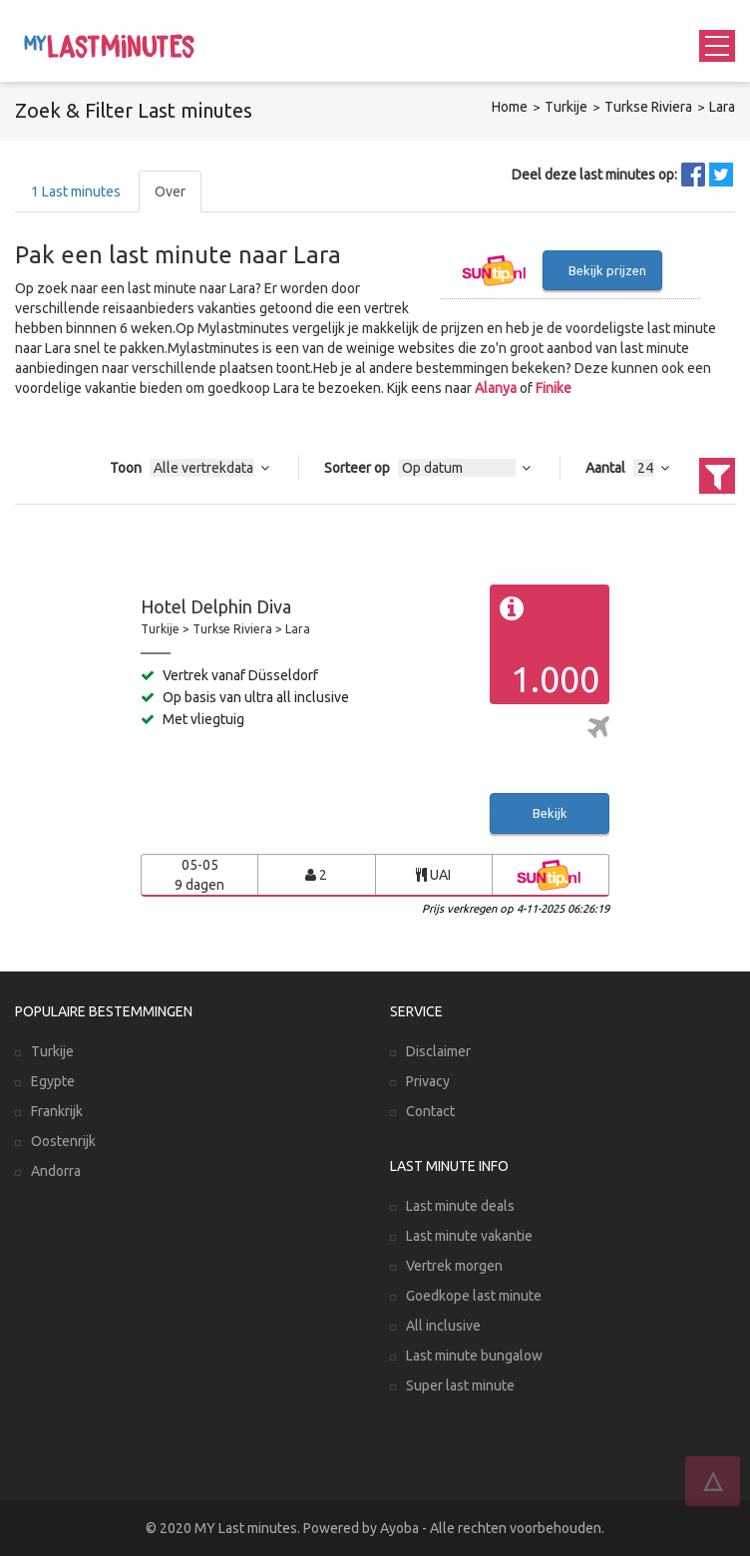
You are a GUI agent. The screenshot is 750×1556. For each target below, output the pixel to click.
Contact (430, 1111)
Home (510, 107)
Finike (553, 388)
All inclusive (443, 1326)
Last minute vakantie (469, 1236)
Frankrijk (57, 1111)
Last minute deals (460, 1206)
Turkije (566, 107)
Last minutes (76, 191)
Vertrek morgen (454, 1266)
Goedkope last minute (474, 1296)
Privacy (428, 1081)
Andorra (56, 1171)
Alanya (496, 388)
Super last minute (460, 1385)
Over (170, 191)
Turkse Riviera (648, 107)
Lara (722, 107)
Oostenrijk (63, 1141)
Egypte (53, 1081)
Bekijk (550, 813)
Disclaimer (438, 1051)
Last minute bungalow (474, 1355)
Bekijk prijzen (607, 270)
